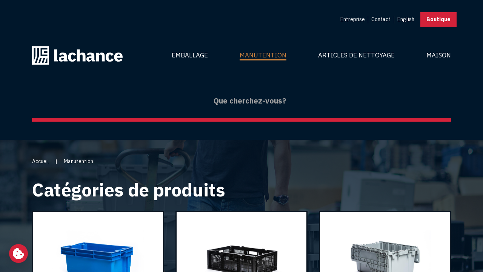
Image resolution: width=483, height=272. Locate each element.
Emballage (190, 55)
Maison (438, 55)
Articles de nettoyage (356, 55)
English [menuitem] (405, 19)
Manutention (263, 55)
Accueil (40, 161)
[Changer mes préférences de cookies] (18, 253)
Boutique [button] (438, 19)
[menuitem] (352, 19)
